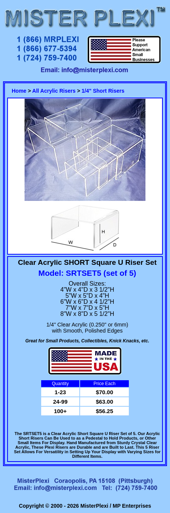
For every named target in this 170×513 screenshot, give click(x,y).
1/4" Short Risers (103, 91)
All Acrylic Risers (54, 91)
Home (19, 91)
